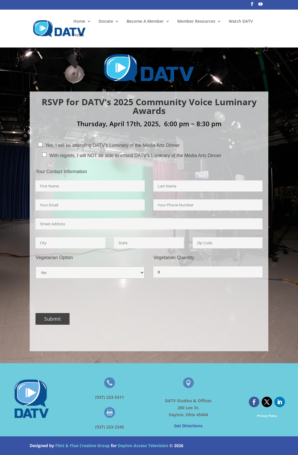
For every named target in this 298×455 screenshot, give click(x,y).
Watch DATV (241, 21)
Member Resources (196, 21)
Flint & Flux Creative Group (82, 445)
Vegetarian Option (54, 257)
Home (79, 21)
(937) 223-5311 (109, 397)
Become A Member (145, 21)
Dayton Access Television (143, 445)
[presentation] (80, 295)
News (78, 35)
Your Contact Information (61, 171)
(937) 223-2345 (109, 427)
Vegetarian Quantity (173, 257)
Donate (106, 21)
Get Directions (188, 425)
